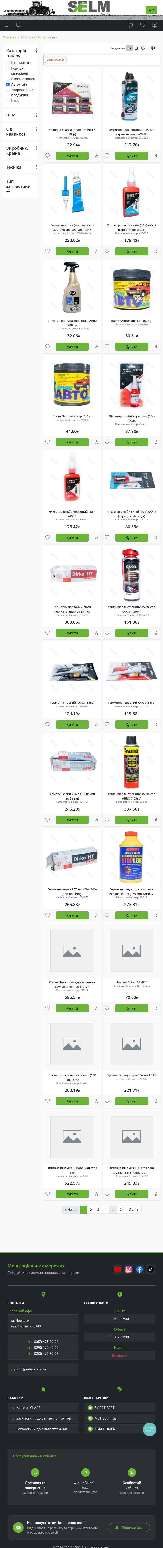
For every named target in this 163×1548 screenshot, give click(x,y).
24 (122, 1209)
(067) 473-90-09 (43, 1341)
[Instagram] (128, 1269)
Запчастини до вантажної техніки (41, 1418)
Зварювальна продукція (22, 92)
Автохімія (19, 84)
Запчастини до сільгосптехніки (39, 1429)
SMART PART (101, 1407)
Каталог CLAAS (25, 1407)
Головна (11, 37)
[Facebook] (139, 1269)
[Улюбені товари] (48, 155)
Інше (15, 100)
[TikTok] (150, 1269)
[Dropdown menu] (151, 10)
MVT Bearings (102, 1418)
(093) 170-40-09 (43, 1347)
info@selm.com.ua (28, 1369)
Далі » (134, 1209)
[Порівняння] (97, 155)
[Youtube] (117, 1269)
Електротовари (23, 79)
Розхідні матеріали (19, 71)
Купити (72, 155)
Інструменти (21, 62)
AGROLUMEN (102, 1429)
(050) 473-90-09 (43, 1353)
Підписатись (128, 1527)
